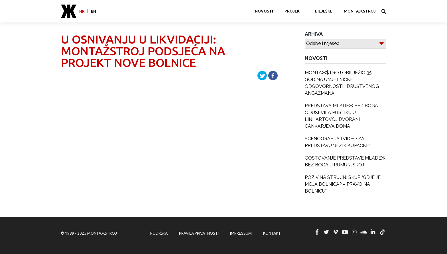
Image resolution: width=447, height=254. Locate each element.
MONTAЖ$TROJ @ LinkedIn (373, 232)
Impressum (241, 233)
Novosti (264, 11)
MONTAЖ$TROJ (360, 11)
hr (82, 11)
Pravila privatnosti (199, 233)
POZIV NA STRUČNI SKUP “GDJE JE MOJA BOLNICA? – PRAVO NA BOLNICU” (343, 184)
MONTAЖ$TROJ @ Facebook (317, 232)
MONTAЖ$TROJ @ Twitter (326, 232)
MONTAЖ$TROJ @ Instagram (354, 232)
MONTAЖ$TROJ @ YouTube (345, 232)
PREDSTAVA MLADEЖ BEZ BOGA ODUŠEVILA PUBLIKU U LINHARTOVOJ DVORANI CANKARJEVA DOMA (341, 116)
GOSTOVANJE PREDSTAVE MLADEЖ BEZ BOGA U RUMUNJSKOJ (345, 161)
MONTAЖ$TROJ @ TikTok (382, 232)
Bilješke (323, 11)
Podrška (159, 233)
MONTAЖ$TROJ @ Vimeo (335, 232)
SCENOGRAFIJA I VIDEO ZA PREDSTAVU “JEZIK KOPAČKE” (337, 142)
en (93, 11)
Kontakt (272, 233)
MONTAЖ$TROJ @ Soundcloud (363, 232)
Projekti (294, 11)
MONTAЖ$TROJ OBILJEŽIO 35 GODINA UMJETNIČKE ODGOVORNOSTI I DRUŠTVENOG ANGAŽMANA (342, 83)
